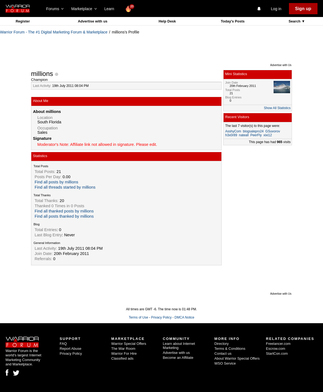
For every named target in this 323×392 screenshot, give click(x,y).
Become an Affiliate (178, 358)
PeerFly (255, 135)
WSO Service (225, 363)
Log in (276, 9)
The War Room (123, 348)
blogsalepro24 (253, 131)
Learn (110, 9)
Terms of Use (138, 317)
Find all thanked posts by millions (64, 211)
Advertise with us (92, 21)
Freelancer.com (278, 344)
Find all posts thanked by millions (64, 216)
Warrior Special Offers (128, 344)
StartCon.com (277, 353)
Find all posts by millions (56, 182)
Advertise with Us (280, 65)
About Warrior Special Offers (237, 358)
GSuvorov (272, 131)
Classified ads (122, 358)
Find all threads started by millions (65, 187)
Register (23, 21)
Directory (222, 344)
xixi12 (267, 135)
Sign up (303, 8)
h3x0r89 (231, 135)
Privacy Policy (161, 317)
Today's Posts (233, 21)
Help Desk (167, 21)
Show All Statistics (277, 108)
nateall (244, 135)
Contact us (223, 353)
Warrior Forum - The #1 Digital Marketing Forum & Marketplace (53, 32)
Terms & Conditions (230, 348)
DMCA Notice (184, 317)
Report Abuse (70, 348)
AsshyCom (233, 131)
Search (295, 21)
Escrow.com (275, 348)
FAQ (63, 344)
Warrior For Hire (124, 353)
